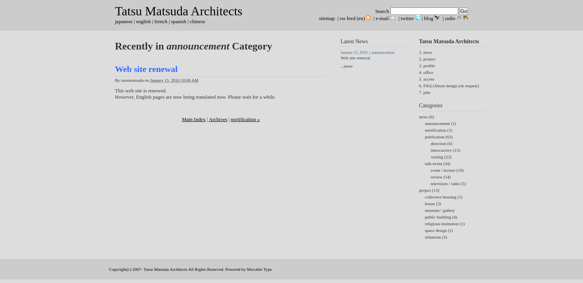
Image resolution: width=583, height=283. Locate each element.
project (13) (429, 190)
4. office (426, 72)
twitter (407, 18)
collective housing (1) (444, 197)
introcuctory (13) (445, 150)
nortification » (245, 119)
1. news (425, 52)
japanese (124, 21)
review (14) (441, 177)
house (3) (433, 203)
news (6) (426, 116)
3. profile (427, 65)
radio (450, 18)
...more (347, 66)
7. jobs (424, 92)
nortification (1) (438, 130)
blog (428, 18)
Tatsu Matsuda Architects (178, 11)
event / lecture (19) (447, 170)
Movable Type (259, 269)
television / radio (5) (448, 183)
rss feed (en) (352, 18)
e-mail (382, 18)
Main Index (194, 119)
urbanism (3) (436, 237)
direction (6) (441, 143)
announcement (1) (440, 123)
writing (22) (441, 156)
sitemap (327, 18)
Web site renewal (146, 69)
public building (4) (441, 217)
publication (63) (439, 136)
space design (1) (439, 230)
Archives (218, 119)
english (143, 21)
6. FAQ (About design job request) (449, 85)
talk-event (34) (437, 163)
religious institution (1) (445, 223)
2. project (427, 59)
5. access (426, 79)
